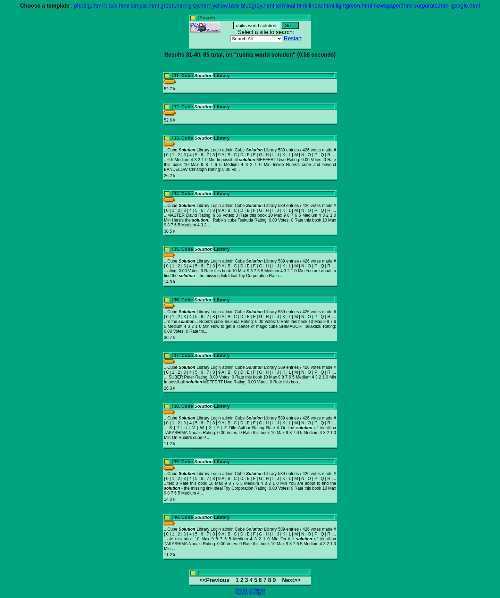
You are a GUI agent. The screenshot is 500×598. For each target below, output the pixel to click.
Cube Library (205, 75)
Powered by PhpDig (250, 593)
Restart (293, 38)
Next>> (291, 580)
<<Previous (215, 580)
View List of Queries (250, 589)
